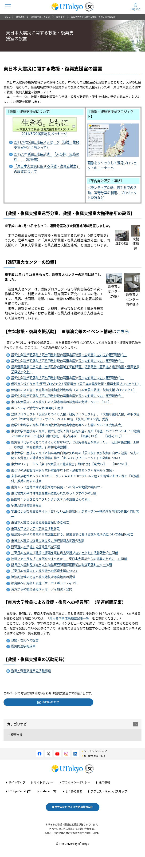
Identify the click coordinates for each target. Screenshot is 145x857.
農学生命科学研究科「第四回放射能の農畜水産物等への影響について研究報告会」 (67, 425)
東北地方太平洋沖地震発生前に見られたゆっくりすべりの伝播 (53, 493)
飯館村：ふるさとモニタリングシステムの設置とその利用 (50, 499)
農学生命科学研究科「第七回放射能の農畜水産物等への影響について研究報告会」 (67, 377)
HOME (7, 17)
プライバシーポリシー (76, 782)
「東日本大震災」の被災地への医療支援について (44, 571)
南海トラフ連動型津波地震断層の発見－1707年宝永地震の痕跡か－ (57, 487)
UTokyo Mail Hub (94, 755)
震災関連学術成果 (23, 646)
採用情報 (104, 782)
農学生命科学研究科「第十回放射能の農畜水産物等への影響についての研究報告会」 (69, 354)
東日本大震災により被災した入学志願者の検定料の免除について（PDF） (61, 402)
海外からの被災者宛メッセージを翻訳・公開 (41, 589)
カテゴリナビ (72, 724)
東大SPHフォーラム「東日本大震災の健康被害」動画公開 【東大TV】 (58, 464)
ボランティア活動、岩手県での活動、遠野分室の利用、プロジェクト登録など (112, 193)
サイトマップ (16, 782)
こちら (122, 331)
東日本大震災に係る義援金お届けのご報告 (40, 522)
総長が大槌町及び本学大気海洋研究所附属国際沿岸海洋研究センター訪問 (61, 564)
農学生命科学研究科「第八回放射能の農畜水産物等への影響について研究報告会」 (67, 361)
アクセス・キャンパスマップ (109, 791)
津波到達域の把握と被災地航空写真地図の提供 (43, 577)
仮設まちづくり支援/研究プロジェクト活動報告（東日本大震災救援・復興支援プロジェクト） (76, 384)
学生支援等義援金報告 (26, 505)
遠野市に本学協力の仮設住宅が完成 (35, 546)
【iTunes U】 (120, 464)
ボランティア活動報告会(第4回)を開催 (37, 408)
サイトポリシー (44, 782)
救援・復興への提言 (25, 640)
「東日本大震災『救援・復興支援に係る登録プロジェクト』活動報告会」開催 (64, 552)
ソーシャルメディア (95, 751)
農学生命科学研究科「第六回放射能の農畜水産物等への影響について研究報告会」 (67, 396)
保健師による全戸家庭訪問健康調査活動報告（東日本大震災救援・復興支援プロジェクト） (73, 390)
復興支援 (60, 17)
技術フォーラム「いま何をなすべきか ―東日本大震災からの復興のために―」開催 (69, 559)
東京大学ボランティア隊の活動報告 (35, 528)
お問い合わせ (50, 702)
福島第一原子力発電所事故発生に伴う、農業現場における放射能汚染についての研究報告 (72, 534)
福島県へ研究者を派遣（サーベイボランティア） (44, 583)
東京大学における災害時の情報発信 (72, 807)
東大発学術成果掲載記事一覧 (69, 618)
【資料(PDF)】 (113, 436)
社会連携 (20, 17)
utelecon (48, 791)
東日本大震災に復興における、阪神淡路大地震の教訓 (47, 540)
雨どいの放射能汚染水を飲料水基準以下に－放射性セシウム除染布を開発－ (63, 470)
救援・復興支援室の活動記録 (31, 670)
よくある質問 (73, 791)
